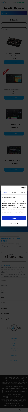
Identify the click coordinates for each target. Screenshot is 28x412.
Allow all (14, 218)
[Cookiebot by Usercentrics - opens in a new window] (20, 188)
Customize (14, 223)
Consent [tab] (5, 192)
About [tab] (23, 192)
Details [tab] (14, 192)
